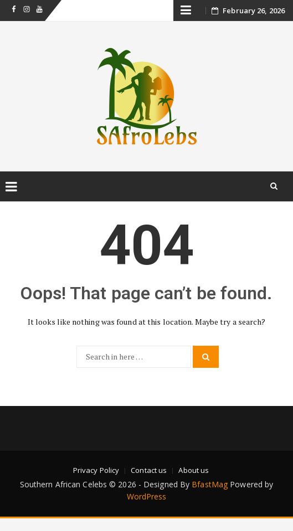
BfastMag (210, 484)
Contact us (149, 470)
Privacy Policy (96, 470)
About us (193, 470)
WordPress (147, 496)
